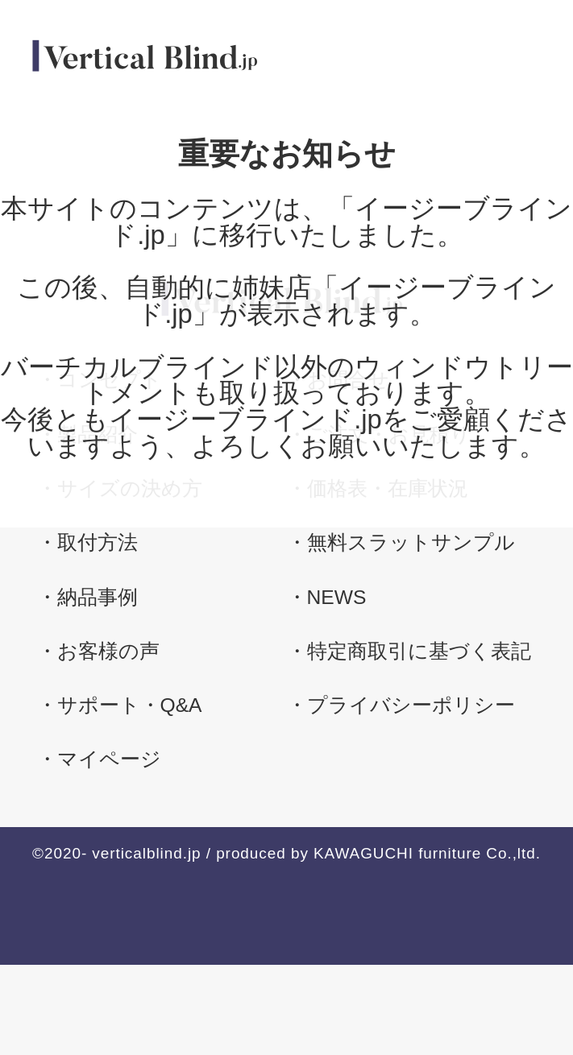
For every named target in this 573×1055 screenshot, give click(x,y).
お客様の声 (108, 651)
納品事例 (97, 597)
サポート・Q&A (129, 705)
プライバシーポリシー (411, 705)
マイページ (109, 759)
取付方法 (97, 542)
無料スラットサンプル (411, 542)
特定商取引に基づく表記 (419, 651)
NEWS (337, 597)
